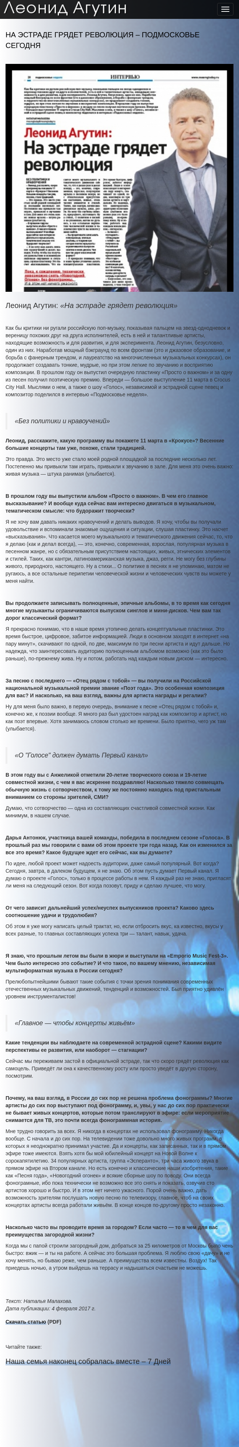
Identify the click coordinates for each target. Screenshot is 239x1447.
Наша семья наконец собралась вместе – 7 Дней (88, 1361)
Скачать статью (26, 1322)
